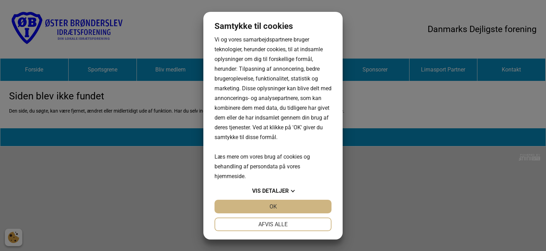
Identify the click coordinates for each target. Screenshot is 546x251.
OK (273, 206)
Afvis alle (273, 224)
